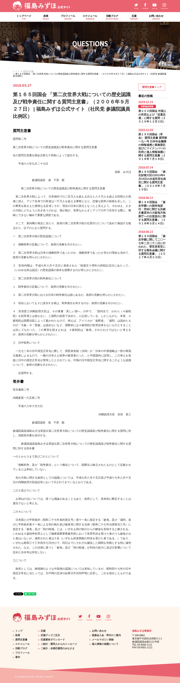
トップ (16, 71)
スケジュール (90, 17)
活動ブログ (112, 17)
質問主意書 (28, 71)
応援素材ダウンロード (53, 639)
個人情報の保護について (105, 644)
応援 (134, 17)
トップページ (24, 17)
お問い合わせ (156, 17)
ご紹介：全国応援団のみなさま (58, 648)
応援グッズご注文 (50, 635)
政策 (46, 17)
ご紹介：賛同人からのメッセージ (59, 644)
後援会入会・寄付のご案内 (106, 635)
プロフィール (68, 17)
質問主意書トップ (151, 87)
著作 (17, 657)
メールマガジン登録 (103, 639)
